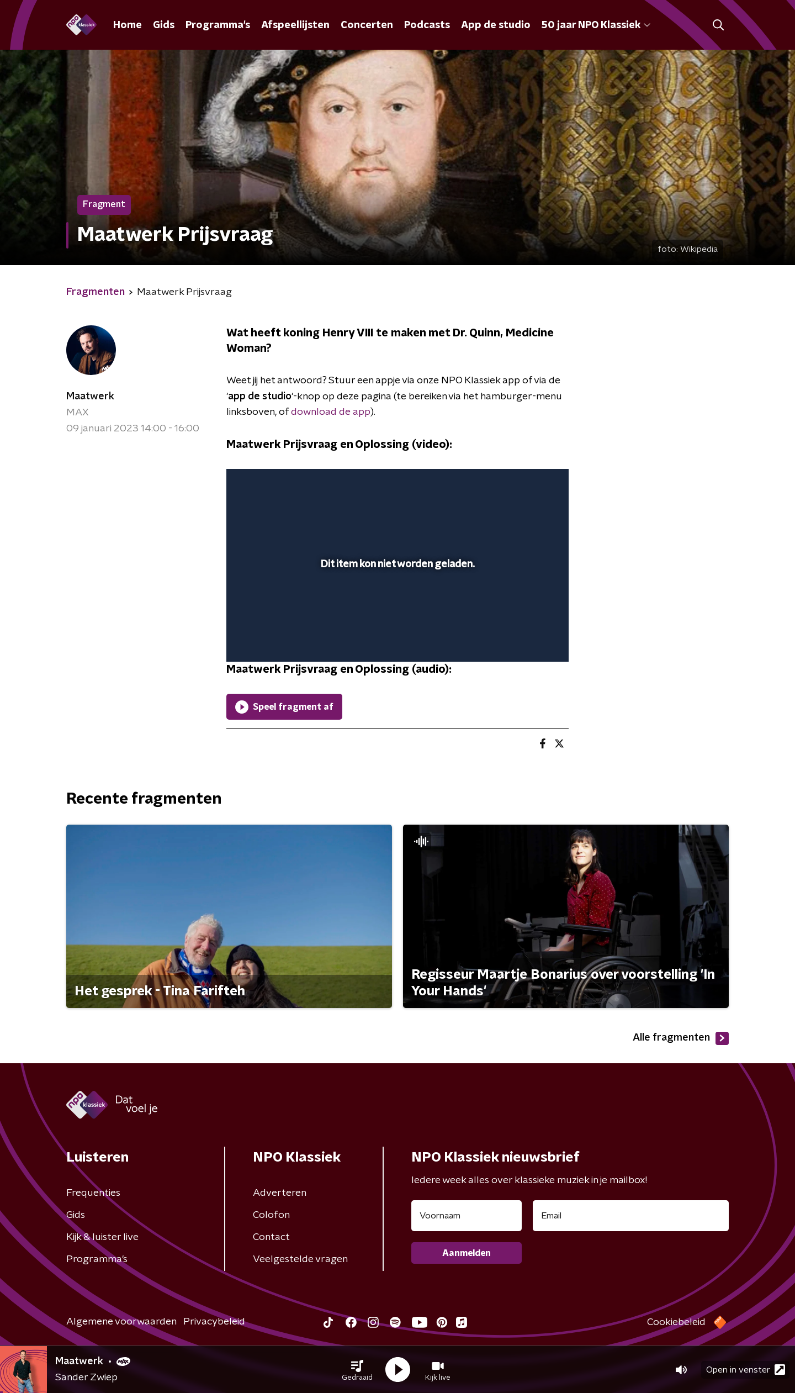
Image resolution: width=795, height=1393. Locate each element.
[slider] (396, 608)
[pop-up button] (519, 637)
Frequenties (93, 1193)
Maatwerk (90, 397)
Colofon (271, 1215)
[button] (357, 1369)
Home (127, 25)
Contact (271, 1237)
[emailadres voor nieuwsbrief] (631, 1215)
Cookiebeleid (676, 1322)
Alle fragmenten (681, 1038)
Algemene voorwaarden (121, 1322)
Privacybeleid (214, 1322)
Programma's (218, 25)
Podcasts (427, 25)
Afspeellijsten (295, 25)
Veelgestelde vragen (300, 1259)
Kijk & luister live (102, 1237)
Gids (163, 25)
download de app (330, 412)
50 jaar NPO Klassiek (596, 25)
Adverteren (279, 1193)
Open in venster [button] (745, 1369)
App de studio (496, 25)
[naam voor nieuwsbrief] (466, 1215)
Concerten (367, 25)
